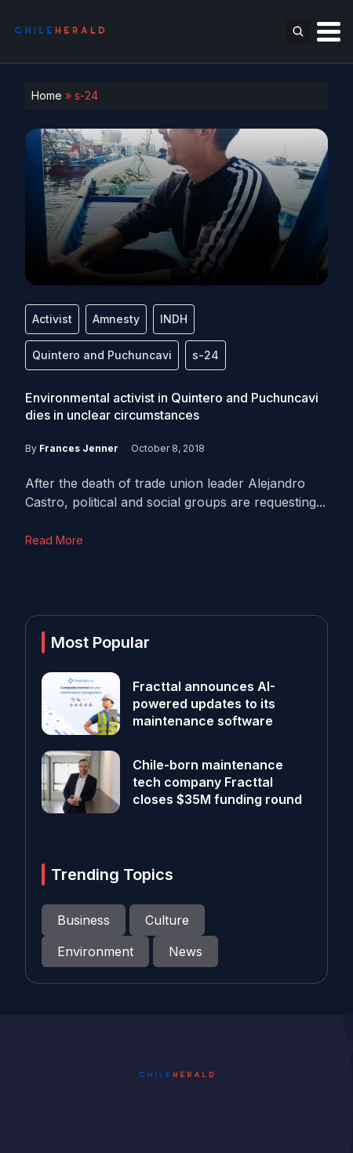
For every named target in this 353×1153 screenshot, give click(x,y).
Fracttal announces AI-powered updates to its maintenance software (204, 703)
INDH (173, 319)
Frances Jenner (78, 448)
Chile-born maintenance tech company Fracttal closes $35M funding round (219, 782)
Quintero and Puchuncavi (102, 355)
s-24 (205, 355)
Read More (54, 540)
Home (46, 95)
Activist (52, 319)
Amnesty (116, 319)
